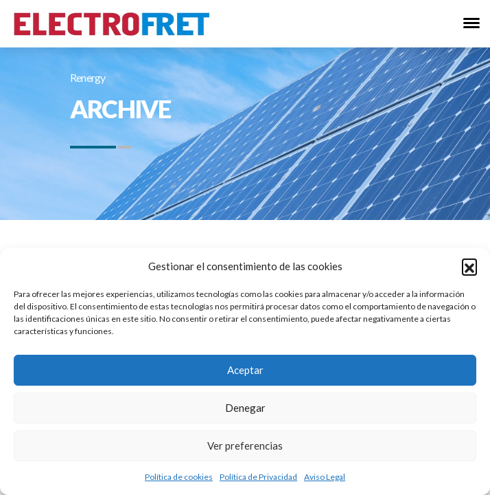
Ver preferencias (245, 445)
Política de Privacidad (258, 477)
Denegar (245, 408)
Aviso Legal (324, 477)
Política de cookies (179, 477)
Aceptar (245, 370)
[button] (469, 266)
